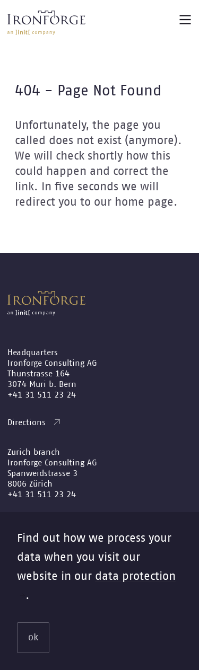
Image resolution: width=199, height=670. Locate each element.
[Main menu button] (185, 19)
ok (33, 637)
